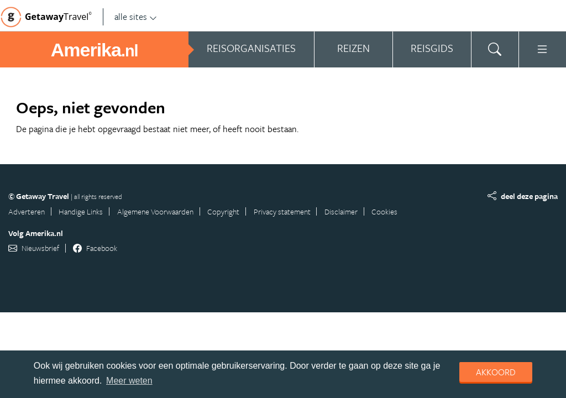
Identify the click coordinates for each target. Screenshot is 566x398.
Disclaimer (341, 211)
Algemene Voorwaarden (155, 211)
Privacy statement (282, 211)
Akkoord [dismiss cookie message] (496, 372)
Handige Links (81, 211)
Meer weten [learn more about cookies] (129, 380)
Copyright (223, 211)
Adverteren (26, 211)
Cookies (384, 211)
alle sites (135, 16)
